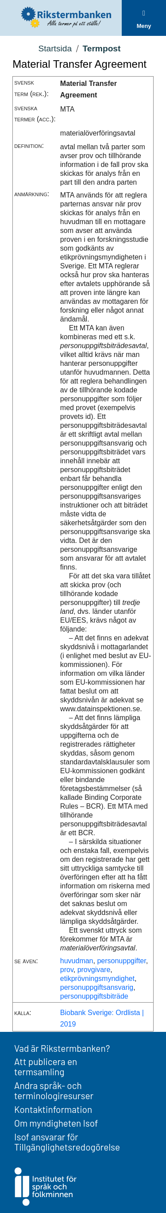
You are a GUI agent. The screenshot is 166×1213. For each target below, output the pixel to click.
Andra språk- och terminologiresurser (53, 1090)
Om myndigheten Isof (56, 1122)
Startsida (55, 48)
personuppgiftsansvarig (96, 987)
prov (66, 969)
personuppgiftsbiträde (94, 996)
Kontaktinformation (53, 1109)
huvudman (76, 961)
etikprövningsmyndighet (97, 978)
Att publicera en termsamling (45, 1066)
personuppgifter (121, 961)
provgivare (94, 969)
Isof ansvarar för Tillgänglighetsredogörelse (67, 1141)
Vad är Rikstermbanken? (62, 1048)
